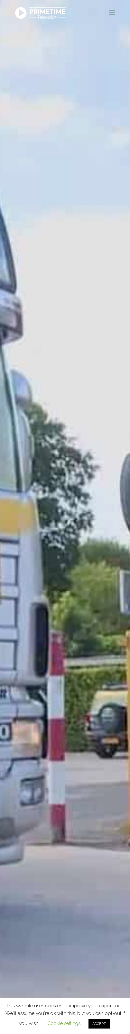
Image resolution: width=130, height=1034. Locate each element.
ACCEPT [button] (99, 1024)
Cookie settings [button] (63, 1023)
